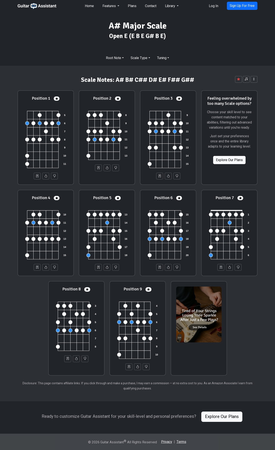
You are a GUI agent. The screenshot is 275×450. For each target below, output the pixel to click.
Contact (150, 6)
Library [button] (170, 6)
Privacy (166, 441)
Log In (213, 6)
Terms (181, 441)
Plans (132, 6)
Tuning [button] (162, 58)
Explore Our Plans (229, 160)
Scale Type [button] (139, 58)
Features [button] (109, 6)
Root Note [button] (113, 58)
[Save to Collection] (37, 176)
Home (89, 6)
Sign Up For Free (242, 5)
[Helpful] (45, 176)
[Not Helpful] (54, 176)
